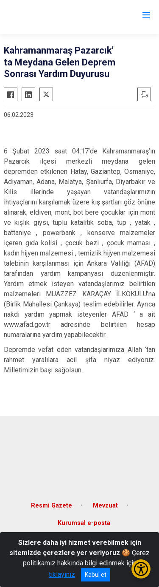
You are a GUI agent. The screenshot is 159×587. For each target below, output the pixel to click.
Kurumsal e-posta (84, 523)
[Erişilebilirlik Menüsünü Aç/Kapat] (141, 568)
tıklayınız (62, 574)
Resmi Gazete (51, 505)
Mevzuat (105, 505)
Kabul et (95, 574)
